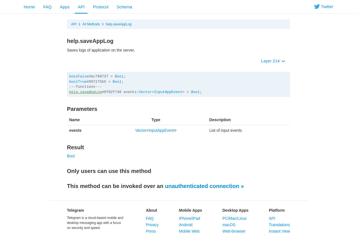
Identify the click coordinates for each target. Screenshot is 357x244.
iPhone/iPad (189, 218)
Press (151, 231)
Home (29, 6)
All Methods (91, 24)
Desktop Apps (235, 210)
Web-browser (233, 231)
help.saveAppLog (119, 24)
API (81, 6)
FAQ (47, 6)
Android (185, 225)
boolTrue (77, 82)
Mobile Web (189, 231)
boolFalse (79, 76)
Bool (119, 76)
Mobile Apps (190, 210)
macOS (228, 225)
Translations (279, 225)
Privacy (152, 225)
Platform (277, 210)
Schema (124, 6)
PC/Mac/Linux (234, 218)
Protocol (100, 6)
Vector (145, 92)
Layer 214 (273, 60)
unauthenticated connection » (204, 186)
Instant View (279, 231)
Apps (64, 6)
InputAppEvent (168, 92)
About (151, 210)
